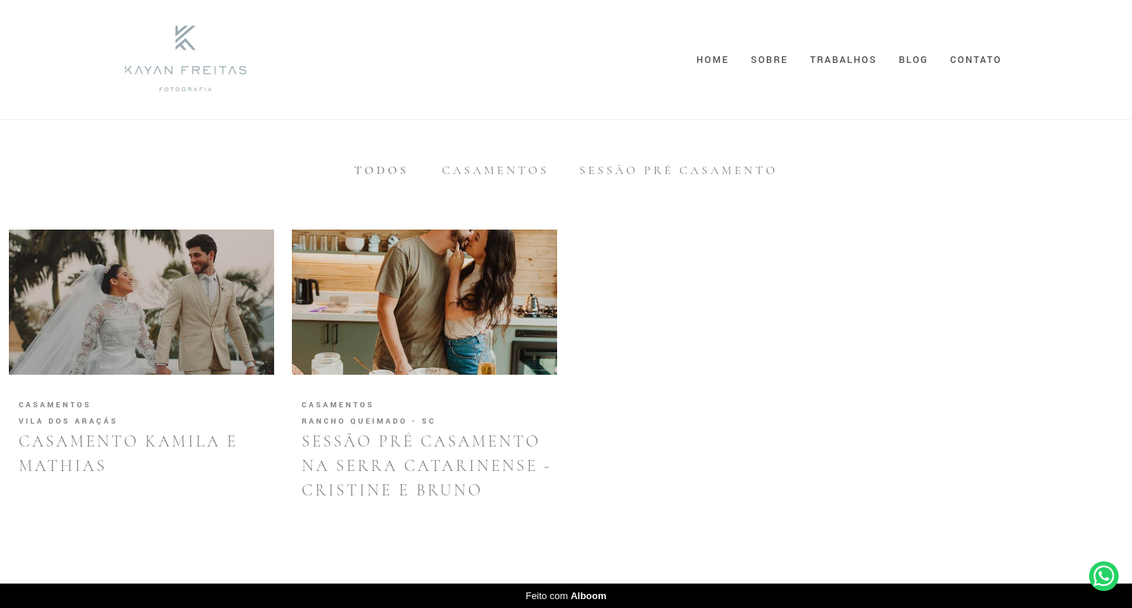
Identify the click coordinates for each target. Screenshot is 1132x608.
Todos (381, 170)
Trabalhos (843, 60)
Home (712, 60)
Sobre (769, 60)
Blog (913, 60)
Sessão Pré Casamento (678, 170)
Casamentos (495, 170)
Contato (976, 60)
